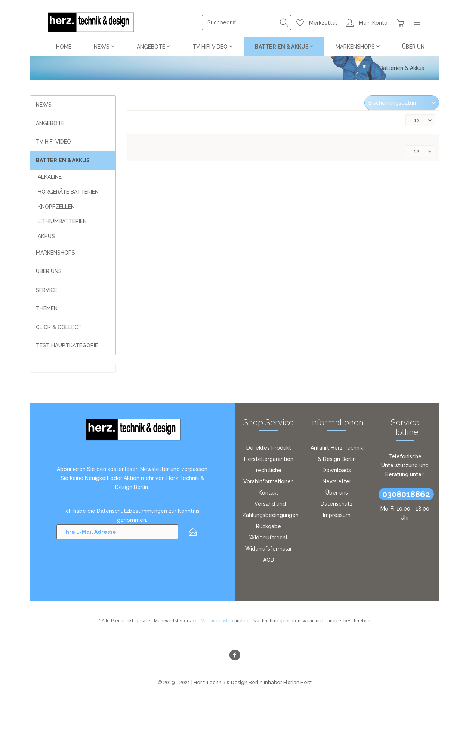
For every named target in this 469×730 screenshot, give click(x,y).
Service (46, 290)
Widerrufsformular (268, 549)
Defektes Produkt (268, 448)
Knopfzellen (56, 207)
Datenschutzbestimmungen (132, 511)
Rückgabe (268, 526)
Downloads (337, 470)
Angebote (50, 123)
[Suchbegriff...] (246, 22)
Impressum (337, 515)
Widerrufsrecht (268, 537)
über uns (49, 271)
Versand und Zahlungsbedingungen (270, 509)
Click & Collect (59, 327)
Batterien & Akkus (63, 160)
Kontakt (268, 493)
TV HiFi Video (53, 142)
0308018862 (406, 494)
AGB (268, 560)
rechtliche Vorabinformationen (268, 475)
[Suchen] (284, 22)
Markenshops (55, 253)
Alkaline (50, 177)
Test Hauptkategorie (67, 345)
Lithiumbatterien (62, 221)
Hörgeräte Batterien (68, 192)
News (44, 105)
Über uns (336, 493)
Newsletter (337, 481)
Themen (47, 308)
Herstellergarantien (268, 459)
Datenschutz (337, 504)
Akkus (46, 236)
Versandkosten (217, 620)
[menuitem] (246, 22)
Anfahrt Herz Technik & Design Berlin (337, 453)
